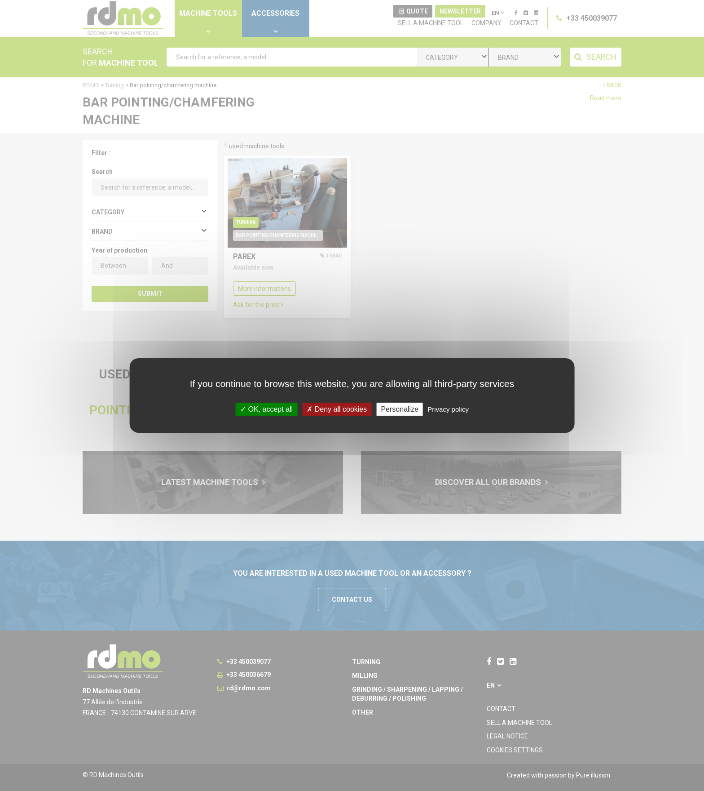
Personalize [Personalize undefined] (399, 409)
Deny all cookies (337, 409)
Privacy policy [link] (448, 409)
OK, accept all (266, 409)
